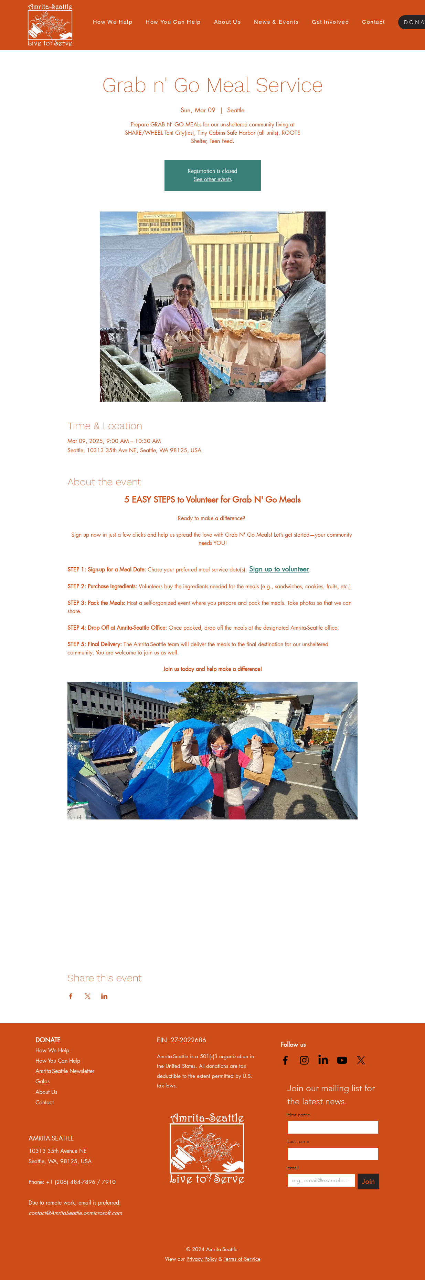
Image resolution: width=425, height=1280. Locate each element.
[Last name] (331, 1154)
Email (293, 1168)
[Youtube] (342, 1060)
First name (298, 1115)
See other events (213, 179)
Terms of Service (242, 1259)
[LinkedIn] (323, 1060)
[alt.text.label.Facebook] (285, 1060)
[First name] (331, 1127)
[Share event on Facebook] (70, 996)
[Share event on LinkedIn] (104, 996)
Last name (298, 1141)
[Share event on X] (87, 996)
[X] (361, 1060)
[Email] (319, 1180)
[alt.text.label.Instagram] (304, 1060)
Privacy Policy (202, 1259)
